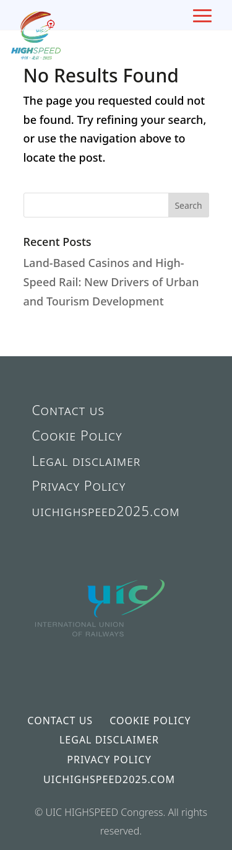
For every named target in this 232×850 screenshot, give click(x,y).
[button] (188, 205)
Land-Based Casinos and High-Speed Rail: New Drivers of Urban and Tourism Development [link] (111, 281)
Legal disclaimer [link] (86, 461)
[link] (101, 658)
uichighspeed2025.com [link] (106, 511)
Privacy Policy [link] (79, 485)
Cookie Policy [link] (77, 435)
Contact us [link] (68, 410)
